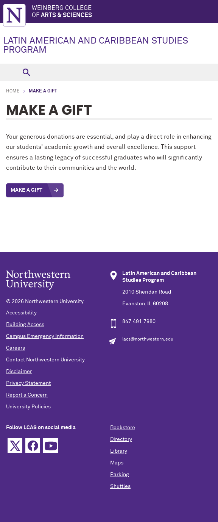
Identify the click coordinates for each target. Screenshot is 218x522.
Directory (121, 439)
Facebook (32, 445)
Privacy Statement (28, 383)
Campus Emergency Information (45, 336)
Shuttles (120, 486)
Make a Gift (26, 190)
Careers (15, 348)
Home (13, 91)
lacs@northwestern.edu (147, 339)
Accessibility (21, 313)
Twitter (15, 445)
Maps (116, 463)
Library (118, 451)
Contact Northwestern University (45, 360)
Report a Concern (27, 395)
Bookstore (122, 427)
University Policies (28, 406)
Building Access (25, 324)
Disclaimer (19, 371)
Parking (119, 474)
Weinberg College (125, 12)
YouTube (50, 445)
